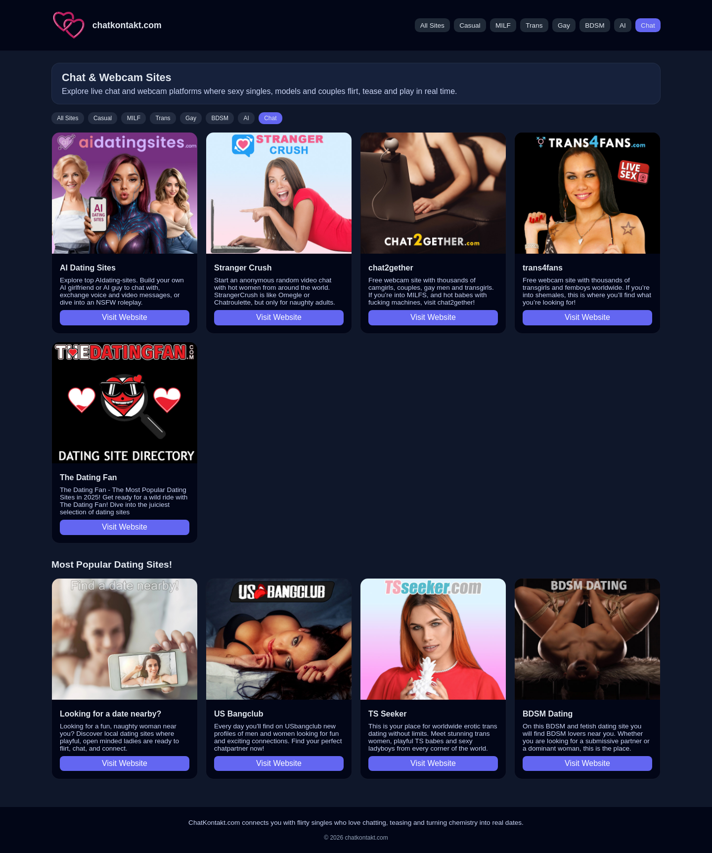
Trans (534, 25)
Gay (564, 25)
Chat (648, 25)
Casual (469, 25)
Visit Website (124, 317)
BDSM (594, 25)
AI (623, 25)
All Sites (432, 25)
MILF (503, 25)
